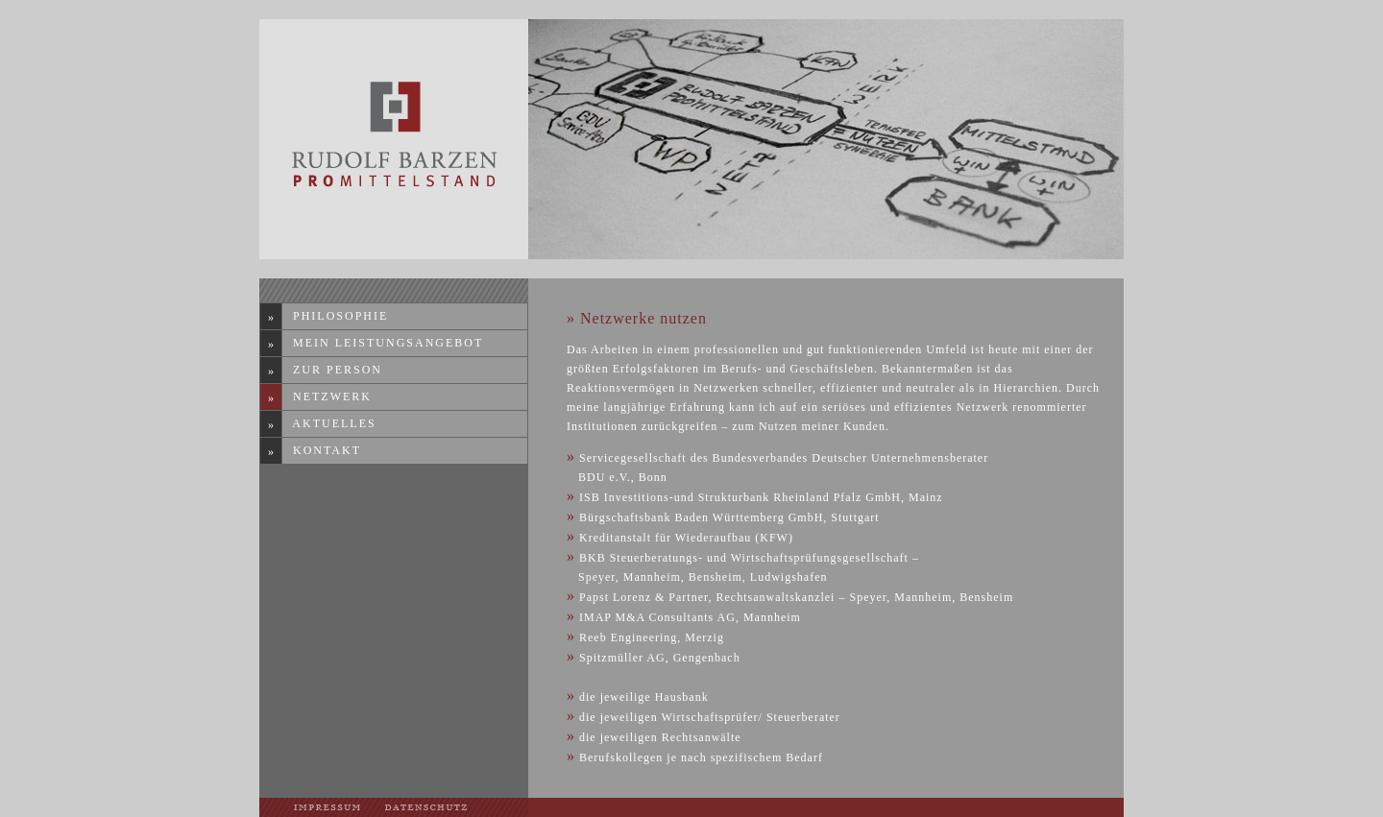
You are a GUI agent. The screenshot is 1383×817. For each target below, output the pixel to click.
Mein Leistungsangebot (383, 342)
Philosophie (335, 316)
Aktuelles (329, 423)
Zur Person (332, 369)
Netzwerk (327, 396)
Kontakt (322, 450)
